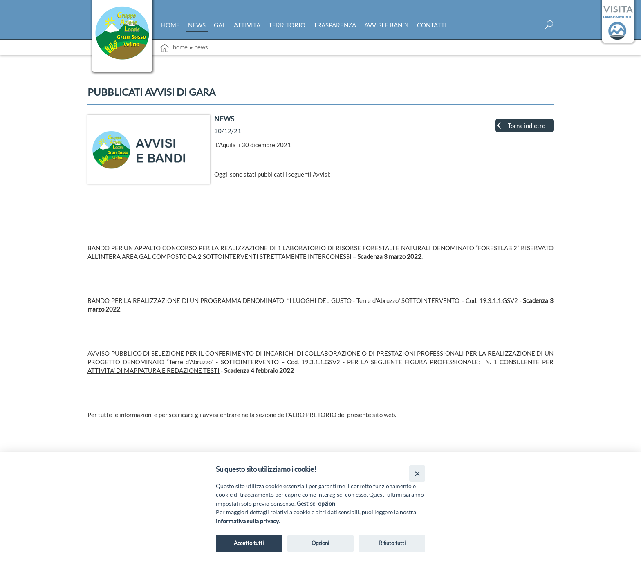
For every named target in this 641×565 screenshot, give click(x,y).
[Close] (417, 473)
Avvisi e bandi (386, 25)
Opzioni (320, 543)
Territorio (287, 25)
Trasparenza (335, 25)
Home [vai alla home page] (174, 47)
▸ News (199, 47)
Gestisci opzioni (317, 503)
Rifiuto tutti (392, 543)
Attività (247, 25)
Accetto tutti (249, 543)
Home (170, 25)
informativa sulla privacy (247, 521)
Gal (220, 25)
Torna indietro (526, 125)
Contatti (432, 25)
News (197, 25)
